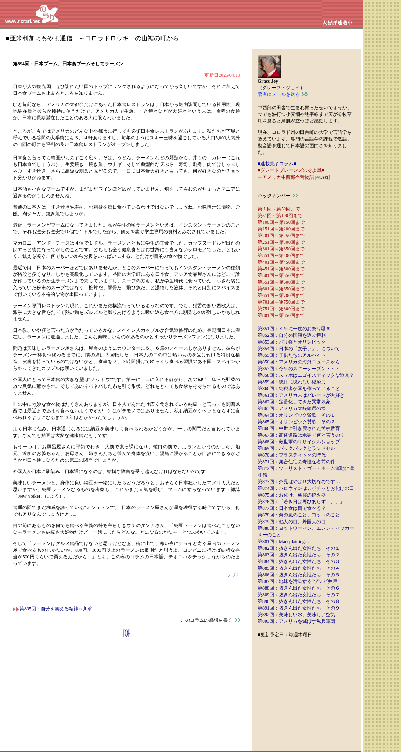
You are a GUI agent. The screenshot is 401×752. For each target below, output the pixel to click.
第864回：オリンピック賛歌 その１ (296, 415)
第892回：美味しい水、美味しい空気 (296, 614)
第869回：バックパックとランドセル (296, 448)
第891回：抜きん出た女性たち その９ (299, 608)
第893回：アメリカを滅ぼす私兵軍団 (296, 621)
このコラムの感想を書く (210, 620)
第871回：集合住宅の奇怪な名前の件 (296, 461)
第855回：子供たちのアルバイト (292, 355)
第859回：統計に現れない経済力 (292, 382)
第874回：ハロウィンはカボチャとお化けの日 (306, 488)
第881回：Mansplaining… (283, 541)
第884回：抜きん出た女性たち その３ (299, 561)
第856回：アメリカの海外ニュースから (299, 362)
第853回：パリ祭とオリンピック (292, 342)
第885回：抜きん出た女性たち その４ (299, 568)
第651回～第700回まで (281, 295)
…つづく (230, 574)
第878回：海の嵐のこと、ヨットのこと (299, 515)
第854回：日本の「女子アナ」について (299, 348)
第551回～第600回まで (281, 282)
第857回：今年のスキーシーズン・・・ (299, 368)
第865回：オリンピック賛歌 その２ (296, 422)
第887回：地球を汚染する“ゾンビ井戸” (299, 581)
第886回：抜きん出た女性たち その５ (299, 574)
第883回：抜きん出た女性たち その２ (299, 555)
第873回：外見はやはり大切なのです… (299, 481)
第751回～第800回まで (281, 308)
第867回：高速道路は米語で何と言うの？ (301, 435)
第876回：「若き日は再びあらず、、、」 (301, 501)
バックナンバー (278, 195)
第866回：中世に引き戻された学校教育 (299, 428)
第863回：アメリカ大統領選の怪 (292, 408)
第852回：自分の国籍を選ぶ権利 (292, 335)
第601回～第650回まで (281, 288)
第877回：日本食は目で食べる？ (292, 508)
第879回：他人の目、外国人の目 (292, 521)
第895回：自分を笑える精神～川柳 (52, 609)
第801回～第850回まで (281, 315)
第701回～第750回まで (281, 302)
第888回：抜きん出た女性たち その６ (299, 588)
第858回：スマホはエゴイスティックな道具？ (306, 375)
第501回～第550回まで (281, 275)
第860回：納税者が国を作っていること (299, 388)
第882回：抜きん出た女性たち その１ (299, 548)
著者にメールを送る (283, 94)
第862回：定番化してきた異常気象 (294, 402)
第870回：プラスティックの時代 (292, 455)
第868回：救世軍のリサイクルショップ (299, 441)
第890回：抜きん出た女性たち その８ (299, 601)
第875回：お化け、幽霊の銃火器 (292, 495)
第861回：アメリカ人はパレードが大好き (301, 395)
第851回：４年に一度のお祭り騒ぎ (294, 328)
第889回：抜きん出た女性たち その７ (299, 594)
